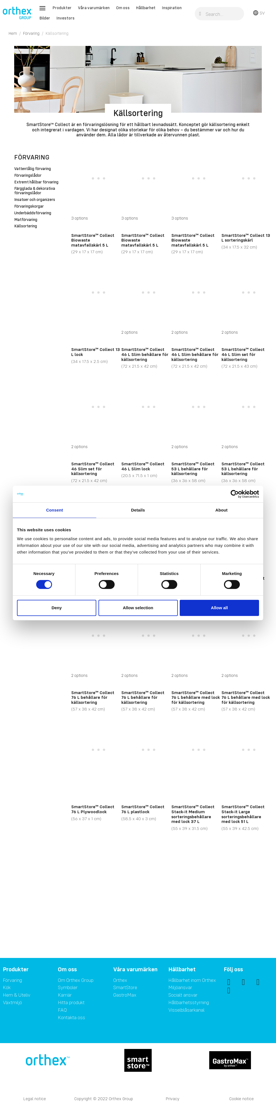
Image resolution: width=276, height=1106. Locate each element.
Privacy (172, 1098)
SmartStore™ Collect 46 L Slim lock (142, 466)
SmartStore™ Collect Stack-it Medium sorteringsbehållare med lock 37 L (193, 814)
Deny (56, 607)
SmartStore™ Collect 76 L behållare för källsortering (92, 697)
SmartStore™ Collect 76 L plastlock (142, 809)
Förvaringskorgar (29, 206)
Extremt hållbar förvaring (36, 182)
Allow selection (138, 607)
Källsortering (25, 226)
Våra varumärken (94, 7)
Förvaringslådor (27, 175)
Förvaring (32, 157)
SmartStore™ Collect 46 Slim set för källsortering (92, 468)
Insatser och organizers (34, 200)
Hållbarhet (146, 7)
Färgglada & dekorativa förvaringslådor (34, 190)
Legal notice (34, 1098)
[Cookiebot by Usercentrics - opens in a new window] (234, 494)
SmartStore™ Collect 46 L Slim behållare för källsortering (144, 354)
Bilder (45, 18)
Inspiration (172, 7)
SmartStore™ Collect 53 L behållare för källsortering (193, 468)
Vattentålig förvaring (32, 169)
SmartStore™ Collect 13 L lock (95, 351)
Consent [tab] (54, 510)
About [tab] (221, 510)
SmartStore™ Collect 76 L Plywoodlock (92, 809)
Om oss (123, 7)
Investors (65, 18)
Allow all (219, 607)
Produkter (62, 7)
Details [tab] (138, 510)
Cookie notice (241, 1098)
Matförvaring (25, 220)
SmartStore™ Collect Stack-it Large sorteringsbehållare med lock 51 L (243, 814)
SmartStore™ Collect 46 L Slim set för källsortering (243, 354)
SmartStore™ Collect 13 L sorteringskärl (245, 237)
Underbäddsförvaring (32, 213)
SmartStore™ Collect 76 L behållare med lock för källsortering (195, 697)
